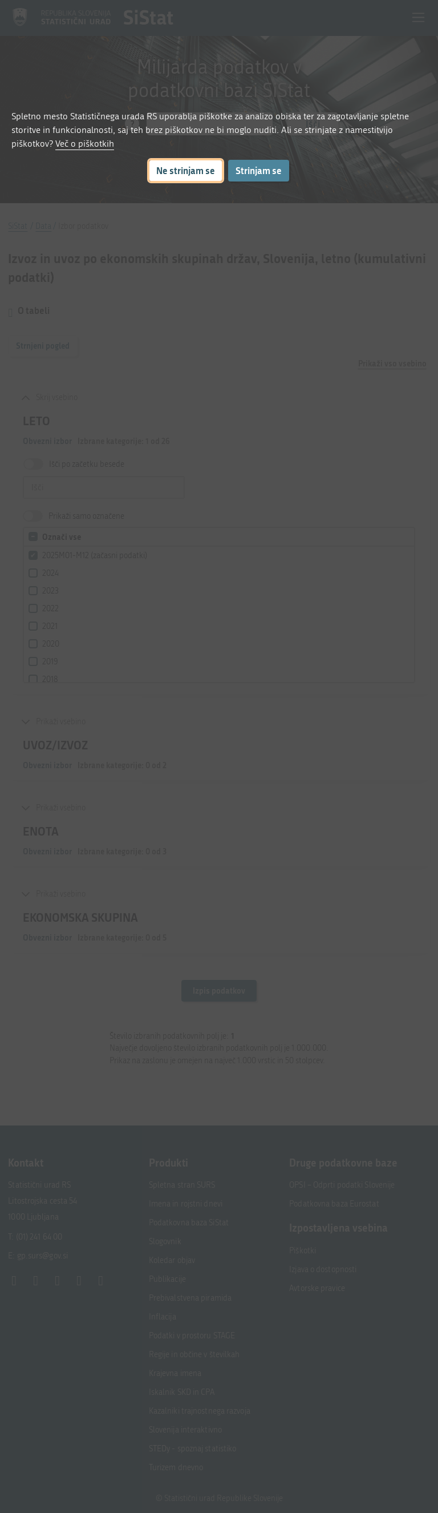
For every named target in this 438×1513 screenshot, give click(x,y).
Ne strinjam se (185, 170)
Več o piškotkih (84, 143)
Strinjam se (259, 170)
